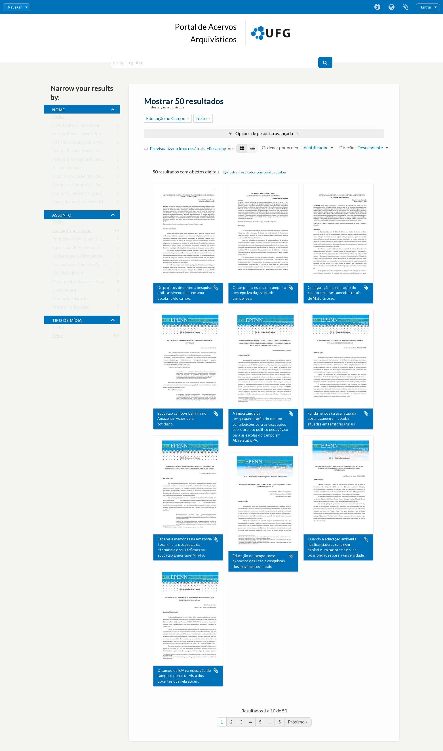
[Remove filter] (188, 118)
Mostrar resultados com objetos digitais (254, 172)
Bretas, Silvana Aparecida (77, 151)
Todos (58, 117)
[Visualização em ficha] (241, 148)
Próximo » (298, 721)
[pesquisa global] (215, 62)
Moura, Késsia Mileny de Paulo (82, 177)
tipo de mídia (67, 319)
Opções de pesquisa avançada (264, 133)
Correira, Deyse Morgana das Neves (87, 194)
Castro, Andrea (66, 168)
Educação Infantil (69, 274)
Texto (58, 336)
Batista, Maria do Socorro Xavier (84, 143)
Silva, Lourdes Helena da (75, 126)
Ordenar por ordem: (281, 147)
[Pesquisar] (325, 62)
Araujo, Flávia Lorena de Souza (81, 134)
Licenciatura (64, 291)
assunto (61, 214)
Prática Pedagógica (71, 308)
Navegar (15, 7)
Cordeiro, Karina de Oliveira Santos (86, 185)
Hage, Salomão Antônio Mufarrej (84, 202)
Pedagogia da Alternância (77, 257)
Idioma (391, 7)
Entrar (426, 7)
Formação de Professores (77, 248)
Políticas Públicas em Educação (82, 240)
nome (58, 109)
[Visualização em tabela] (252, 148)
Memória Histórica (71, 299)
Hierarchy (213, 148)
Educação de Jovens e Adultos (81, 265)
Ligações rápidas (377, 7)
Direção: (347, 147)
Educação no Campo (72, 231)
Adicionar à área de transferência (216, 288)
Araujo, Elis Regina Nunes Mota (82, 160)
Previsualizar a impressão (171, 148)
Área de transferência (405, 7)
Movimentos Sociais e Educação (83, 282)
